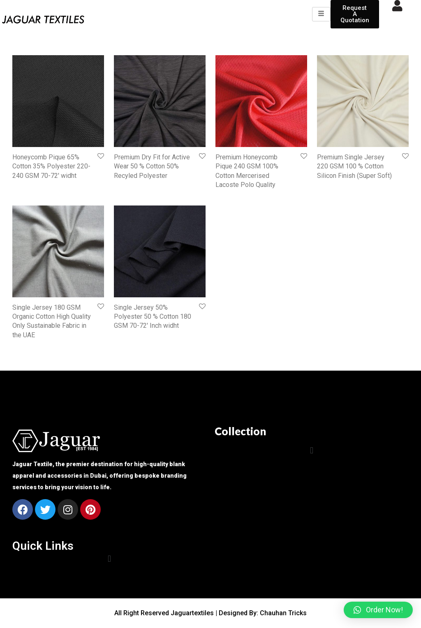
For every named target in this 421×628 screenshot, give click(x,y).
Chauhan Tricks (283, 613)
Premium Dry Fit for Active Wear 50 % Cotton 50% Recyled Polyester (152, 166)
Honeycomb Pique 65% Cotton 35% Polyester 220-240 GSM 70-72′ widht (51, 166)
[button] (311, 450)
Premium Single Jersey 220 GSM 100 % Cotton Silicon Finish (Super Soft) (354, 166)
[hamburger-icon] (321, 14)
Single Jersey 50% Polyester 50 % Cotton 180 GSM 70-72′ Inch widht (152, 316)
